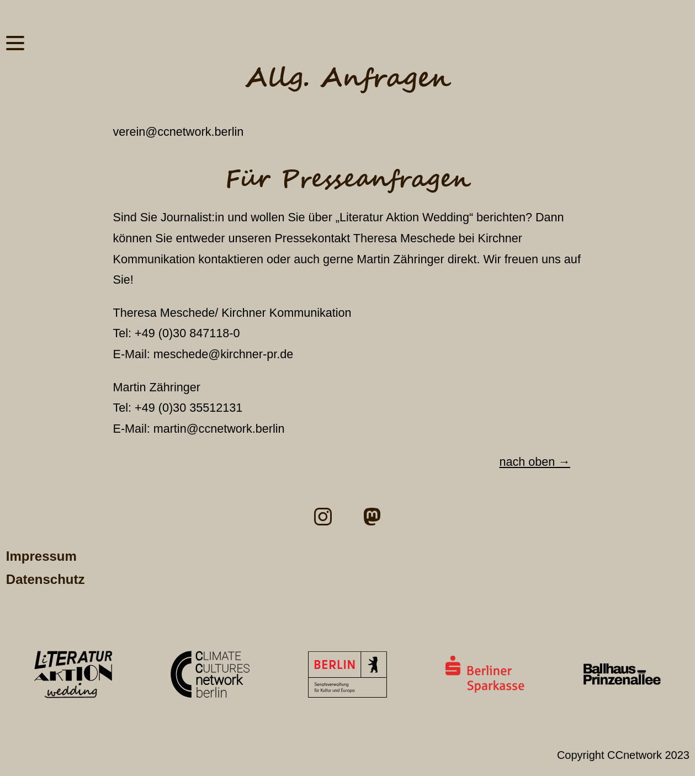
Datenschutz (45, 579)
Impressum (41, 556)
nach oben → (534, 462)
